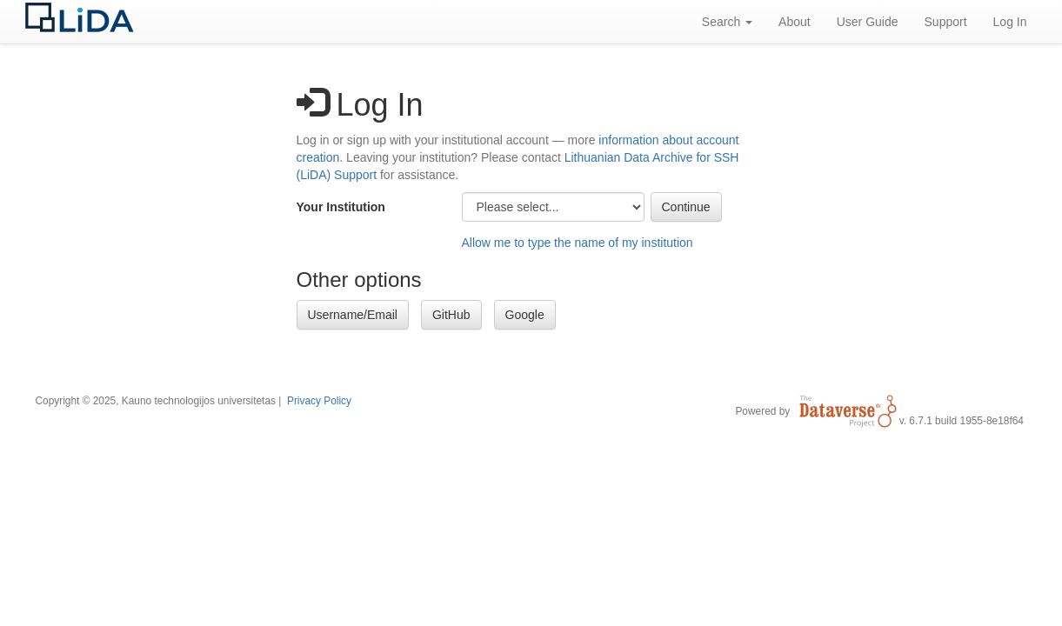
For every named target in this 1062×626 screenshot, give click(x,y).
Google (524, 315)
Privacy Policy (319, 401)
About (794, 22)
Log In (1010, 22)
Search (727, 22)
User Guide (867, 22)
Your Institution (341, 207)
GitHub (451, 315)
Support (946, 22)
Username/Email (352, 315)
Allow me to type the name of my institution (577, 243)
